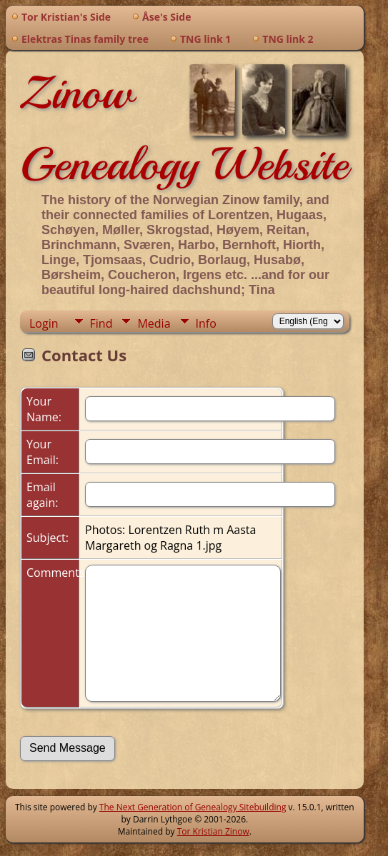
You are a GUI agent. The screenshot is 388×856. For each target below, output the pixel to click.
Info (206, 323)
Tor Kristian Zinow (213, 831)
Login (44, 323)
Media (153, 323)
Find (101, 323)
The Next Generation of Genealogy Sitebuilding (193, 807)
